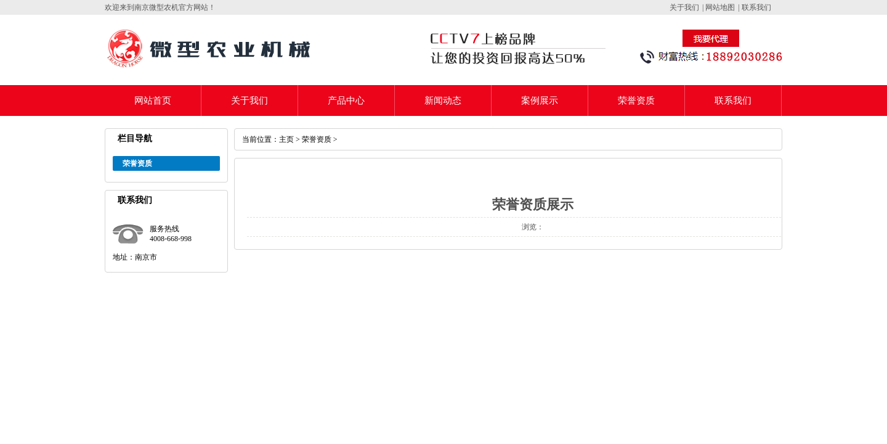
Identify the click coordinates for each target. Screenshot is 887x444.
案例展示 (539, 100)
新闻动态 (442, 100)
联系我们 (756, 7)
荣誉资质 (636, 100)
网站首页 (152, 100)
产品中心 (346, 100)
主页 (286, 139)
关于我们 (684, 7)
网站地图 (720, 7)
